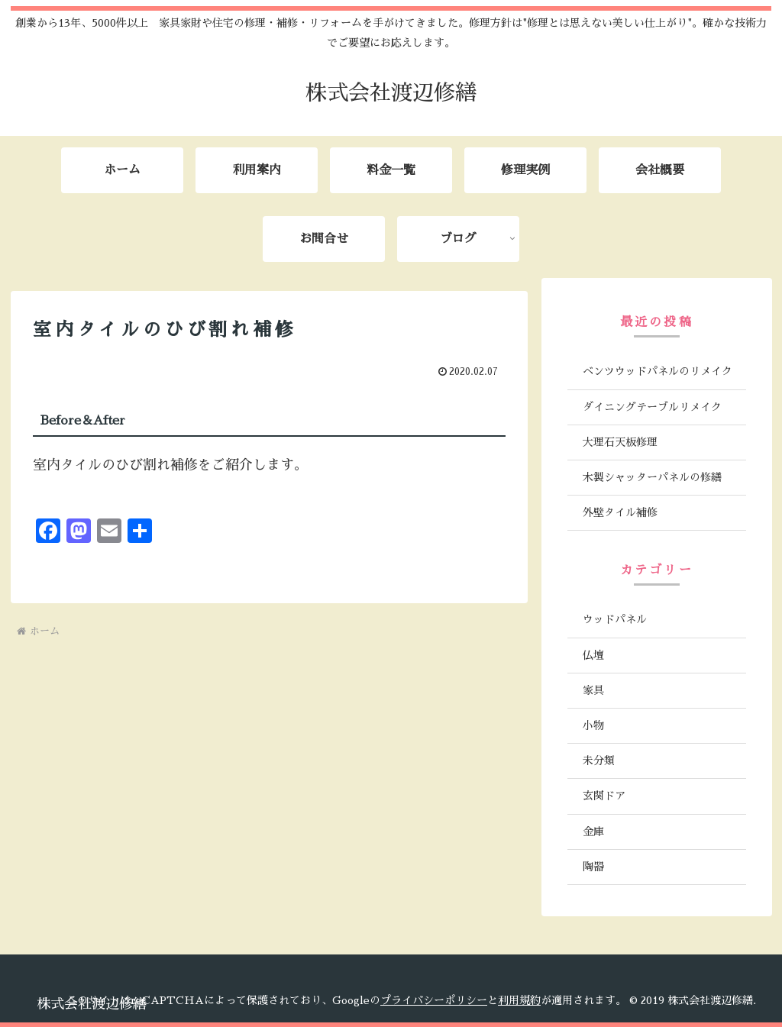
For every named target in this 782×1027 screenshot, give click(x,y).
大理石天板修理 (620, 442)
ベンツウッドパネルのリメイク (657, 371)
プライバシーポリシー (433, 1000)
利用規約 (519, 1000)
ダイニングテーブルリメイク (652, 407)
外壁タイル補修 (620, 512)
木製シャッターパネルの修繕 (652, 477)
